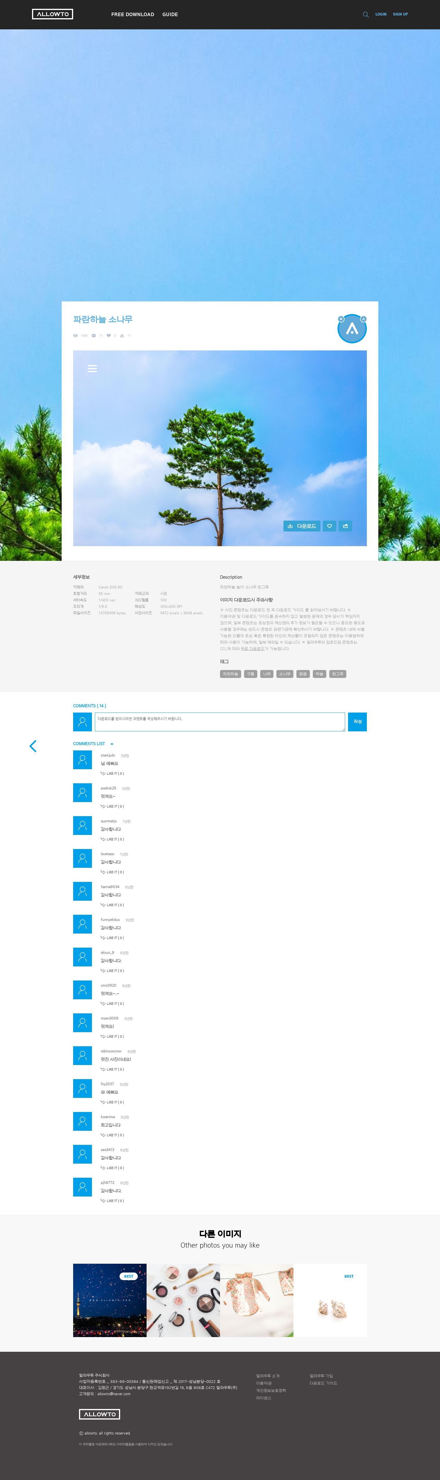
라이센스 (263, 1398)
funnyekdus (110, 920)
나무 (267, 674)
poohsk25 (108, 788)
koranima (108, 1117)
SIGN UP (400, 14)
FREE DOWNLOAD (132, 14)
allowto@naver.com (114, 1394)
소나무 (284, 674)
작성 (358, 722)
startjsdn (108, 755)
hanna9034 (110, 887)
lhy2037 (107, 1084)
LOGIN (381, 14)
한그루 (337, 674)
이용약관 (264, 1383)
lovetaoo (107, 854)
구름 (250, 674)
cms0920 (108, 985)
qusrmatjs (109, 821)
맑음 (303, 674)
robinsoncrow (111, 1051)
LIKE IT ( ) (115, 773)
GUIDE (170, 14)
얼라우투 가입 (321, 1376)
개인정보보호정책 (271, 1391)
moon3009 (109, 1018)
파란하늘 (230, 674)
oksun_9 (107, 952)
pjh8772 (107, 1182)
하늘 (319, 674)
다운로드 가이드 (290, 610)
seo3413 (107, 1150)
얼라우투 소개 (268, 1376)
